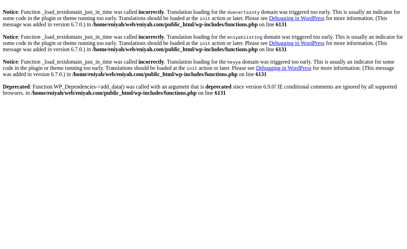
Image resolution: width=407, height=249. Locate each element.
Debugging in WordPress (297, 18)
